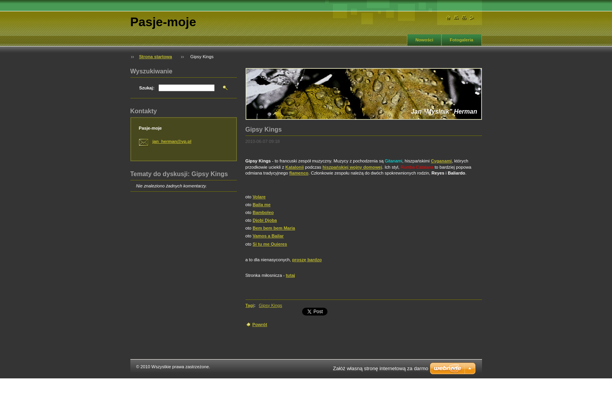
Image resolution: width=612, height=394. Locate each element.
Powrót (260, 324)
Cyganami (441, 161)
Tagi (250, 305)
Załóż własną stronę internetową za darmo (380, 368)
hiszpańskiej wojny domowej (352, 167)
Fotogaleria (461, 39)
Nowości (424, 39)
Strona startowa (155, 56)
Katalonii (294, 167)
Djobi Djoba (265, 220)
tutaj (290, 275)
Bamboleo (263, 212)
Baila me (261, 204)
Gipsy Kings (270, 305)
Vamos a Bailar (268, 236)
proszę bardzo (307, 259)
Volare (259, 196)
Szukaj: (147, 88)
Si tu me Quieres (270, 244)
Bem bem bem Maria (274, 228)
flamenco (298, 173)
